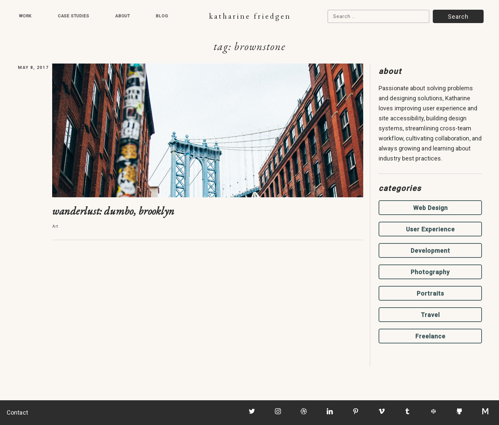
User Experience (430, 229)
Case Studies (73, 15)
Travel (430, 314)
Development (430, 250)
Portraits (430, 293)
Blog (162, 15)
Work (25, 15)
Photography (430, 272)
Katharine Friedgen (250, 16)
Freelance (430, 336)
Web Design (430, 207)
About (122, 15)
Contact (17, 412)
